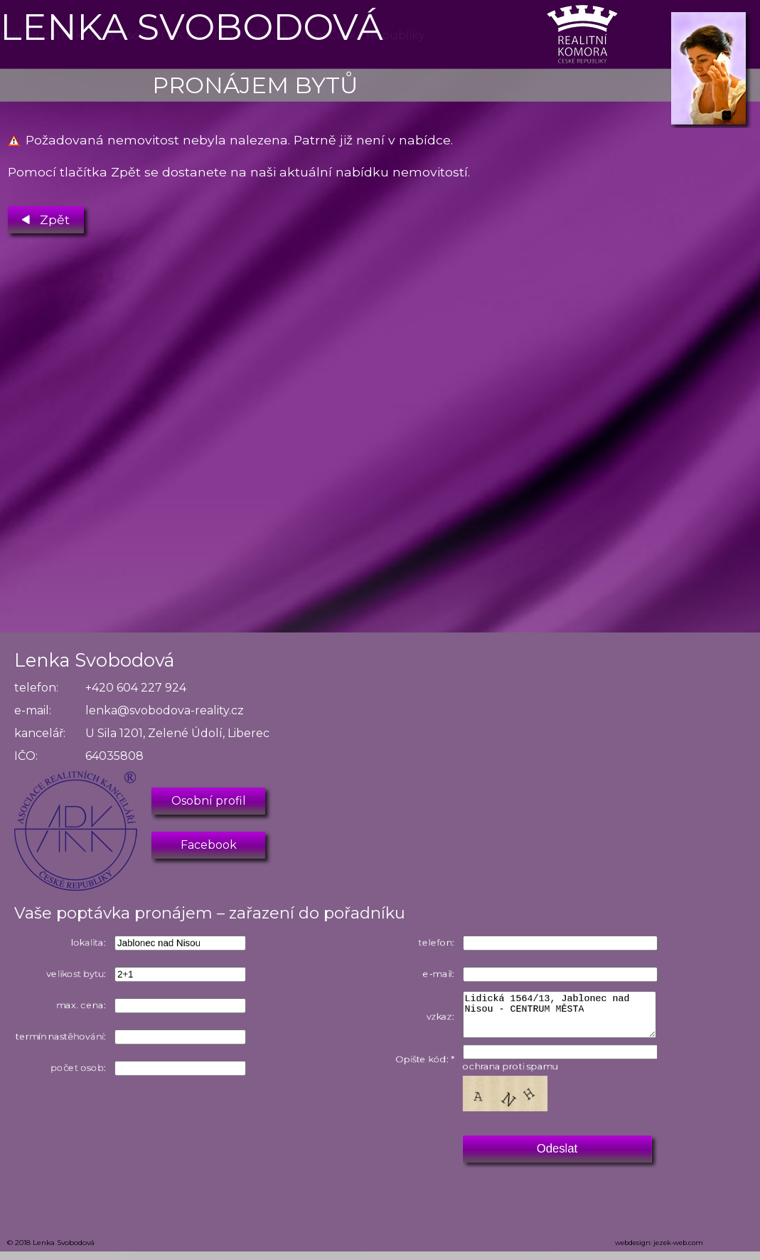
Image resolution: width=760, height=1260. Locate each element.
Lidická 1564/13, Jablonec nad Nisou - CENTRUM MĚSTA (567, 1017)
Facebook (209, 845)
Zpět (46, 216)
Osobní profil (208, 801)
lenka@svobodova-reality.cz (164, 710)
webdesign (633, 1251)
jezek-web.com (678, 1251)
